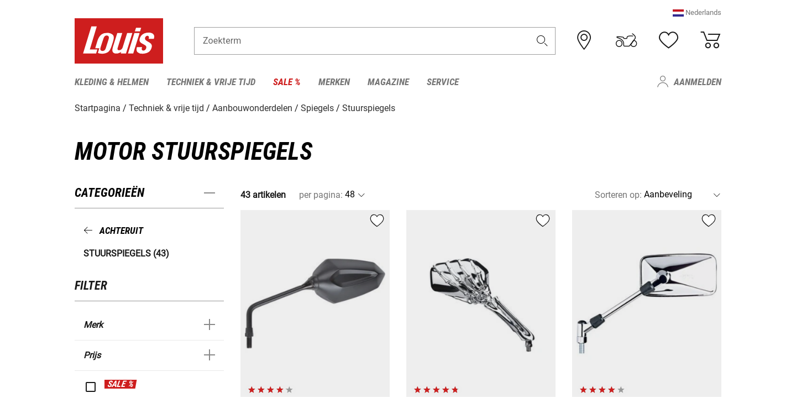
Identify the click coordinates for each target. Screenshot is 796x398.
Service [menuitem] (443, 81)
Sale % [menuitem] (287, 81)
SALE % (120, 383)
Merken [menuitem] (334, 81)
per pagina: (321, 194)
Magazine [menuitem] (388, 81)
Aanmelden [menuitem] (697, 81)
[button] (697, 13)
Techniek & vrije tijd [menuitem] (210, 81)
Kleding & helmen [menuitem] (112, 81)
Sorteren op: (618, 194)
